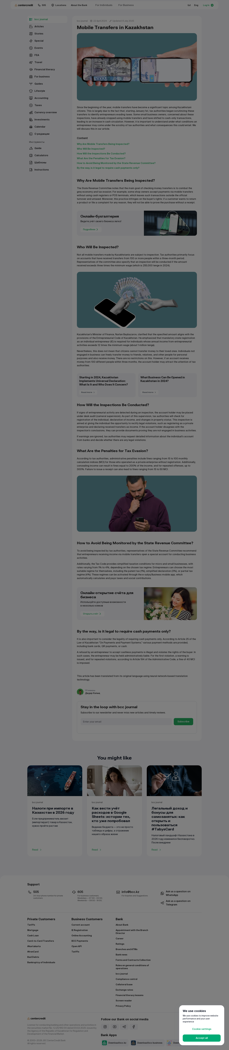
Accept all (202, 1038)
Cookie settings (201, 1029)
